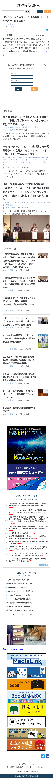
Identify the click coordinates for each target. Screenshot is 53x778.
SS (19, 160)
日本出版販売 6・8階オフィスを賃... (20, 584)
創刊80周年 (26, 202)
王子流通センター (27, 127)
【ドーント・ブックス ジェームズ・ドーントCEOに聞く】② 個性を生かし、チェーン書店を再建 (19, 321)
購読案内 (20, 767)
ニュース (6, 24)
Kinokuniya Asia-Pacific (19, 157)
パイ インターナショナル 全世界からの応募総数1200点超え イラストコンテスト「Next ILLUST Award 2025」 (26, 150)
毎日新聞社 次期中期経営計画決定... (20, 603)
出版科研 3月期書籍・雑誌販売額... (20, 606)
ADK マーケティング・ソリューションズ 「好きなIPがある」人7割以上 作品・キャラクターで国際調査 (28, 548)
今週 (24, 576)
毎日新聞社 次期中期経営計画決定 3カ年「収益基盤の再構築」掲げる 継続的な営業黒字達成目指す (19, 360)
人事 (24, 499)
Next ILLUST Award (10, 160)
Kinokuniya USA (34, 157)
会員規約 (35, 772)
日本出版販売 (15, 127)
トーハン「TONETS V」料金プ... (18, 595)
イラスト (24, 160)
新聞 (13, 208)
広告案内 (29, 767)
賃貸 (36, 127)
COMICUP (6, 157)
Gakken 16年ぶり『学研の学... (17, 587)
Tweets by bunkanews (13, 649)
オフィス (6, 127)
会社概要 (10, 767)
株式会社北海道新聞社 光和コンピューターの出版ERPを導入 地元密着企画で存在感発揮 (19, 338)
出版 (11, 24)
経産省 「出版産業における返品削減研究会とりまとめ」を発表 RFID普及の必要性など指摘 (19, 377)
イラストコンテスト (35, 160)
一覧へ (42, 565)
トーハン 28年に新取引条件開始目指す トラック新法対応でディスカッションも (19, 394)
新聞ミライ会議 (37, 202)
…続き (17, 139)
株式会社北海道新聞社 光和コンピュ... (20, 610)
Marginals (44, 157)
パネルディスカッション (12, 202)
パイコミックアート (35, 162)
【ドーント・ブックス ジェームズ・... (21, 614)
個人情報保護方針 (22, 772)
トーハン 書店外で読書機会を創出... (20, 599)
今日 (19, 576)
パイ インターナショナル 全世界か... (20, 591)
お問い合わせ (41, 767)
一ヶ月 (30, 576)
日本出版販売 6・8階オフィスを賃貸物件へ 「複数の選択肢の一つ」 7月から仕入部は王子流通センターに (26, 120)
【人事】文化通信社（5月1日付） (20, 533)
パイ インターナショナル (18, 162)
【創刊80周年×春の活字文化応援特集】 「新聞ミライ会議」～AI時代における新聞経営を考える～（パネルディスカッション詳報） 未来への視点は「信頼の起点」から (26, 192)
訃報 (35, 499)
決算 (29, 499)
